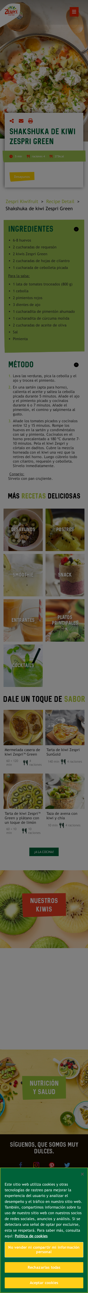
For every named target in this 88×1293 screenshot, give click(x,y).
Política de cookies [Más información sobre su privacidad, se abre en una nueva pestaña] (31, 1236)
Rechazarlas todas (44, 1267)
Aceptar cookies (44, 1282)
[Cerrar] (82, 1174)
